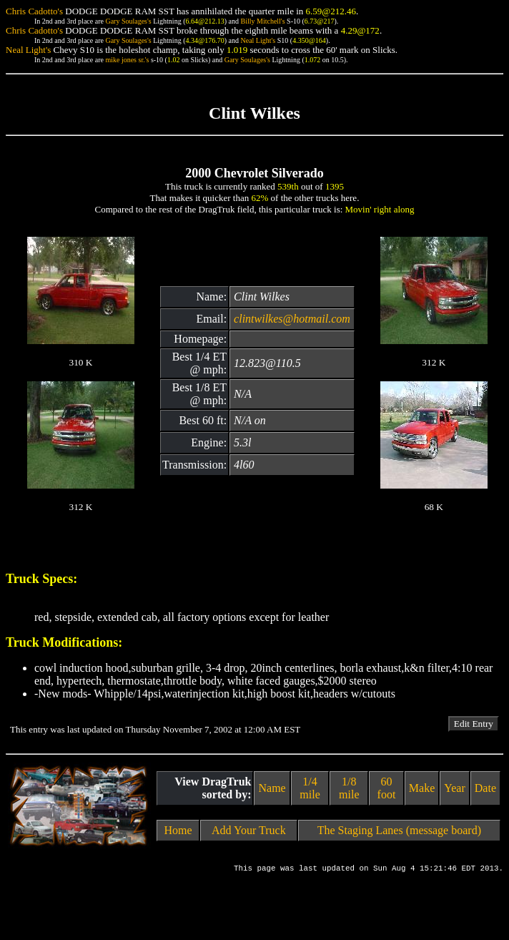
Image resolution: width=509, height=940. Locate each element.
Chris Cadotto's (34, 11)
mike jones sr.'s (127, 60)
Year (454, 788)
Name (271, 788)
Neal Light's (257, 40)
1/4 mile (310, 788)
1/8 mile (349, 788)
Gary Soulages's (128, 21)
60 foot (386, 788)
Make (422, 788)
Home (178, 830)
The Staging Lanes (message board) (399, 830)
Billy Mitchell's (262, 21)
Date (485, 788)
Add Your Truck (249, 830)
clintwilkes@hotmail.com (292, 319)
